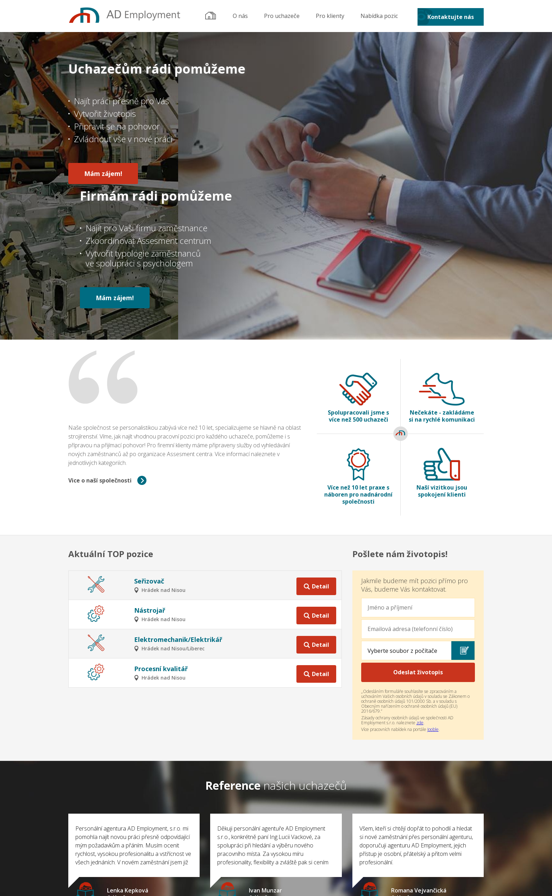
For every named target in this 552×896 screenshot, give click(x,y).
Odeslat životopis (418, 544)
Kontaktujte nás (450, 17)
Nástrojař (149, 482)
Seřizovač (149, 453)
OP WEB (298, 884)
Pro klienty (330, 16)
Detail (320, 457)
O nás (240, 16)
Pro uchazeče (282, 16)
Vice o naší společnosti (100, 352)
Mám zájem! (103, 172)
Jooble (433, 601)
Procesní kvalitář (161, 540)
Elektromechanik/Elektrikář (178, 511)
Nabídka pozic (379, 16)
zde (420, 595)
